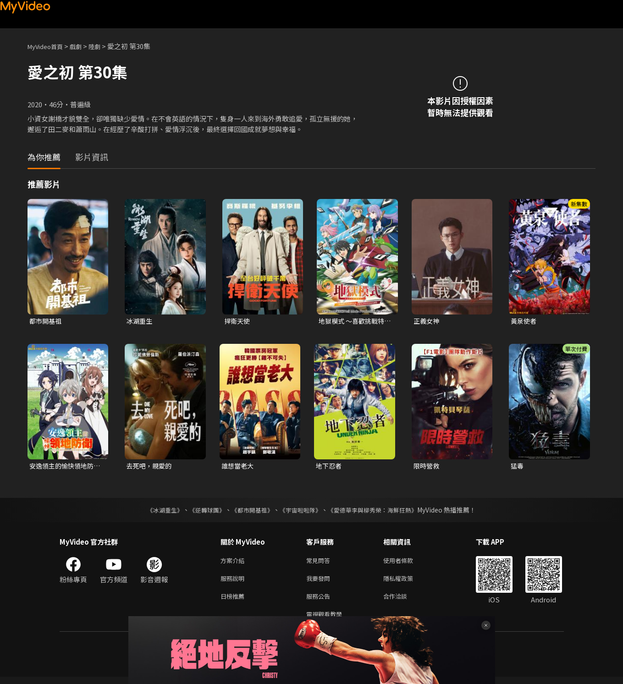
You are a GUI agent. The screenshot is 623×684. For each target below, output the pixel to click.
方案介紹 (234, 563)
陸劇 (103, 46)
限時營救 (427, 467)
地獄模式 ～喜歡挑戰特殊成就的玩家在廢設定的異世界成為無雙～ (354, 321)
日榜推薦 (234, 601)
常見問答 (320, 563)
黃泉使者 (524, 321)
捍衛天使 (238, 321)
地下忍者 (329, 467)
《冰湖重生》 (157, 511)
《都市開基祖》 (250, 511)
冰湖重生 (140, 321)
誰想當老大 (238, 467)
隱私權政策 (406, 582)
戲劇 (83, 46)
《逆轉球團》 (202, 511)
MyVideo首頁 (48, 46)
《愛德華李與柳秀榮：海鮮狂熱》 (379, 511)
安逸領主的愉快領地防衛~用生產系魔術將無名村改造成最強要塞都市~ (65, 467)
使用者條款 (406, 563)
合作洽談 (402, 601)
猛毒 (517, 467)
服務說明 (234, 582)
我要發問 (320, 582)
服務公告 (320, 601)
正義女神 (427, 321)
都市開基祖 (46, 321)
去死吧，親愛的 (151, 467)
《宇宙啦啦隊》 (301, 511)
